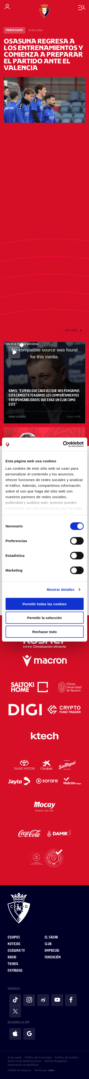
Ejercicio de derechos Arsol (24, 1061)
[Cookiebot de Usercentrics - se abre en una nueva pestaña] (63, 444)
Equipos (14, 937)
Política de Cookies (66, 1057)
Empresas (52, 951)
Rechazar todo (44, 631)
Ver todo (71, 330)
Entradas (15, 971)
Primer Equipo (14, 30)
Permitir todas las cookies (45, 604)
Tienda (13, 964)
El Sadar (51, 937)
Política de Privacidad (38, 1057)
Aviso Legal (14, 1057)
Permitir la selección (44, 618)
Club (48, 944)
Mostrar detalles (61, 589)
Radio (12, 957)
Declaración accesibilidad (23, 1064)
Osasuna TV (16, 951)
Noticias (14, 944)
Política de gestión (56, 1061)
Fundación (53, 957)
